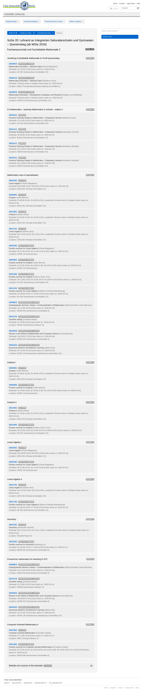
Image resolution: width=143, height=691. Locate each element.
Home (115, 3)
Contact (122, 3)
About (7, 683)
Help (138, 3)
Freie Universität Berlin (13, 680)
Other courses (76, 21)
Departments (12, 21)
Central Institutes (32, 21)
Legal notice (131, 3)
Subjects (125, 8)
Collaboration (55, 683)
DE (111, 8)
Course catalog (14, 14)
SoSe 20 (13, 33)
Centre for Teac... (27, 33)
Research (28, 683)
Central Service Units (54, 21)
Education (16, 683)
